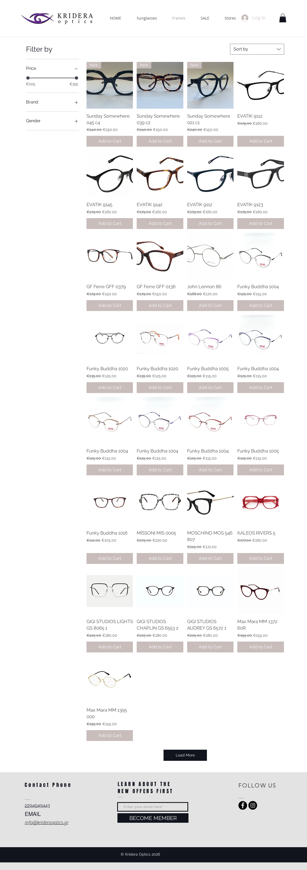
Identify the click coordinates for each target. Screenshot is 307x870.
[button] (282, 18)
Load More (185, 755)
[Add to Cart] (110, 141)
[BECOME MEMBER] (152, 818)
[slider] (28, 78)
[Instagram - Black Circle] (252, 805)
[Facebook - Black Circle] (242, 805)
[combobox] (257, 49)
